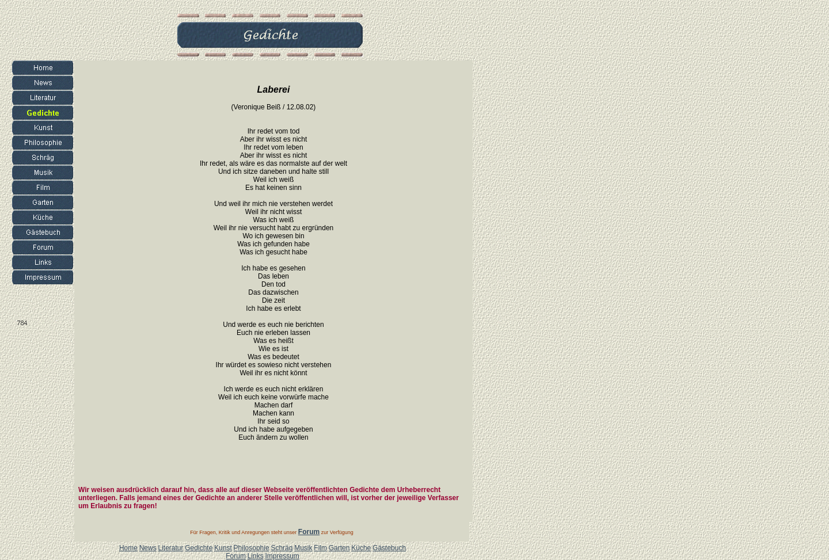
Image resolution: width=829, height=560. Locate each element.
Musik (303, 548)
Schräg (281, 548)
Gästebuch (389, 548)
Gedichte (198, 548)
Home (128, 548)
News (148, 548)
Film (320, 548)
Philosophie (251, 548)
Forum (236, 556)
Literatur (170, 548)
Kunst (223, 548)
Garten (339, 548)
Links (256, 556)
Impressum (282, 556)
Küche (361, 548)
